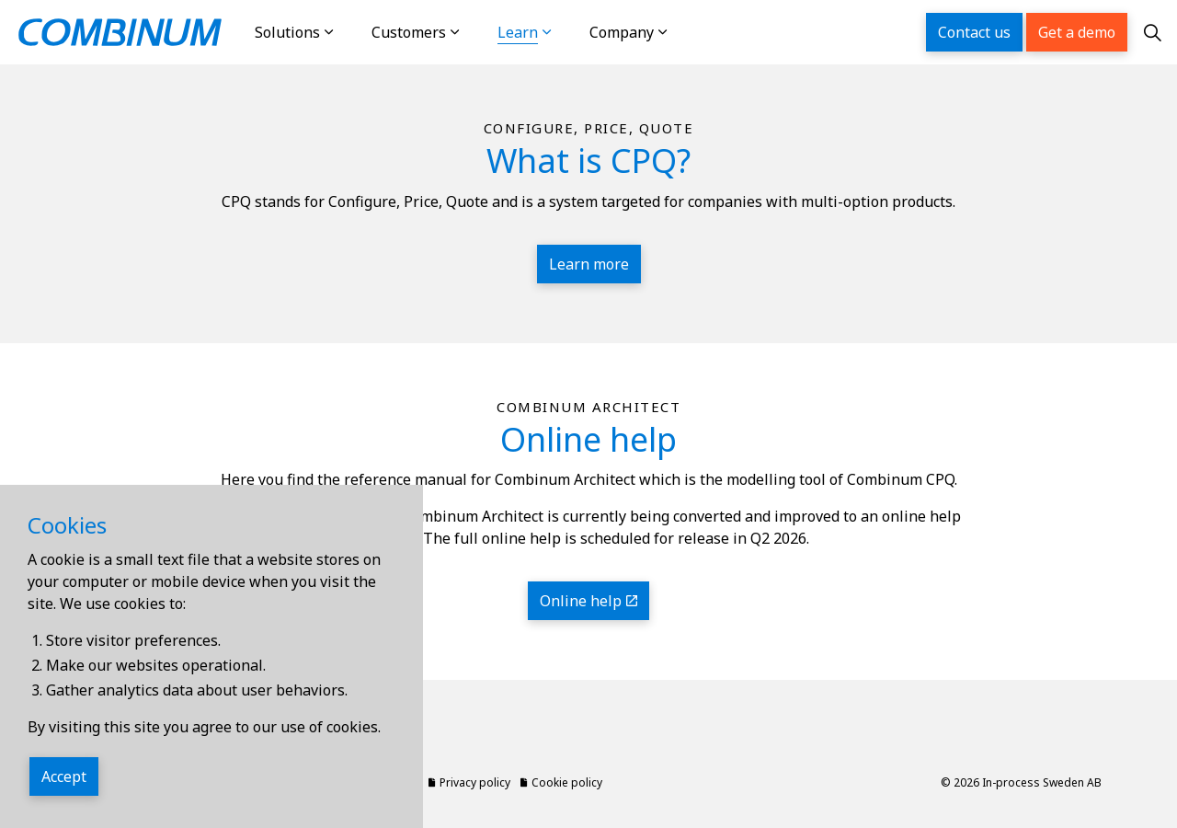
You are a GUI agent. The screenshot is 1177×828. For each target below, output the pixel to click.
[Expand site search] (1152, 32)
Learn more (589, 264)
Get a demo (1076, 32)
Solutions (287, 32)
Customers (408, 32)
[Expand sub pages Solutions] (347, 32)
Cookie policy (561, 782)
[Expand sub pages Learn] (565, 32)
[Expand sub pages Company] (681, 32)
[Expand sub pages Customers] (473, 32)
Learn (517, 32)
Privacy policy (469, 782)
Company (621, 32)
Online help (588, 600)
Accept (63, 776)
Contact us (974, 32)
